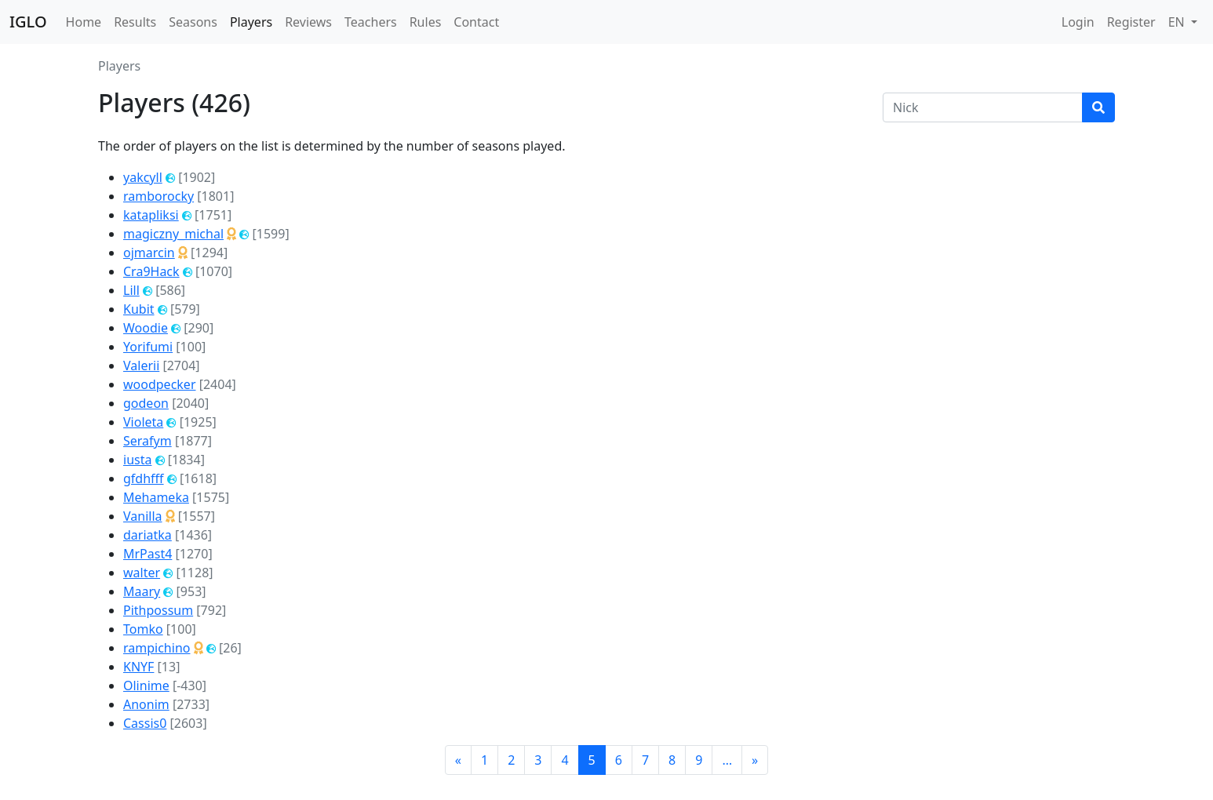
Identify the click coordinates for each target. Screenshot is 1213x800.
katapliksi (151, 215)
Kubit (139, 309)
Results (135, 22)
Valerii (141, 365)
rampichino (156, 647)
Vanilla (142, 516)
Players (251, 22)
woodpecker (159, 384)
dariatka (147, 535)
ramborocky (158, 196)
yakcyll (142, 177)
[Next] (754, 760)
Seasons (193, 22)
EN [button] (1178, 22)
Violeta (143, 422)
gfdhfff (143, 478)
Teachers (370, 22)
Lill (131, 290)
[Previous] (458, 760)
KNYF (138, 666)
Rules (426, 22)
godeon (146, 403)
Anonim (146, 704)
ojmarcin (149, 252)
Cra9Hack (151, 271)
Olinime (146, 685)
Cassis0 (144, 723)
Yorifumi (148, 346)
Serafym (147, 440)
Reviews (308, 22)
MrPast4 (147, 553)
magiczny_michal (173, 233)
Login (1078, 22)
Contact (476, 22)
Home (84, 22)
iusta (137, 459)
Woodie (145, 327)
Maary (141, 591)
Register (1131, 22)
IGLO (28, 21)
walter (141, 572)
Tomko (143, 629)
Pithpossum (158, 610)
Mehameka (156, 497)
